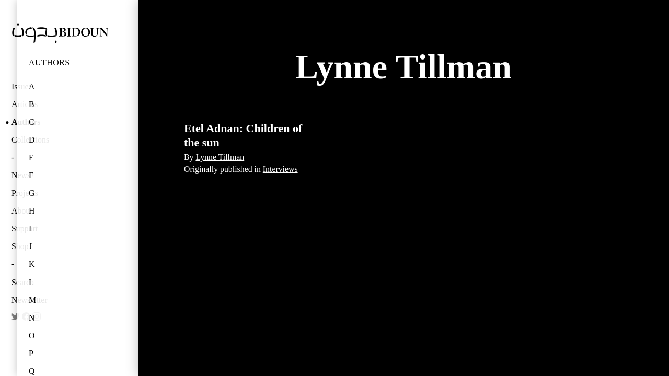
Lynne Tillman (219, 156)
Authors (49, 62)
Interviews (280, 168)
